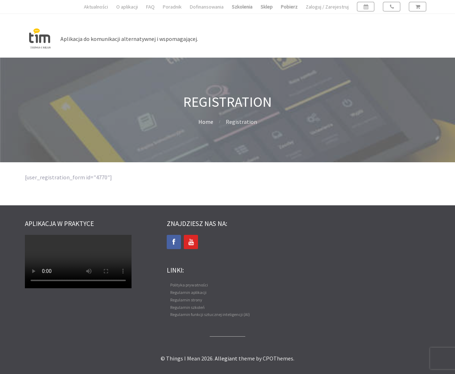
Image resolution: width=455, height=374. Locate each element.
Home (205, 121)
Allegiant (226, 358)
